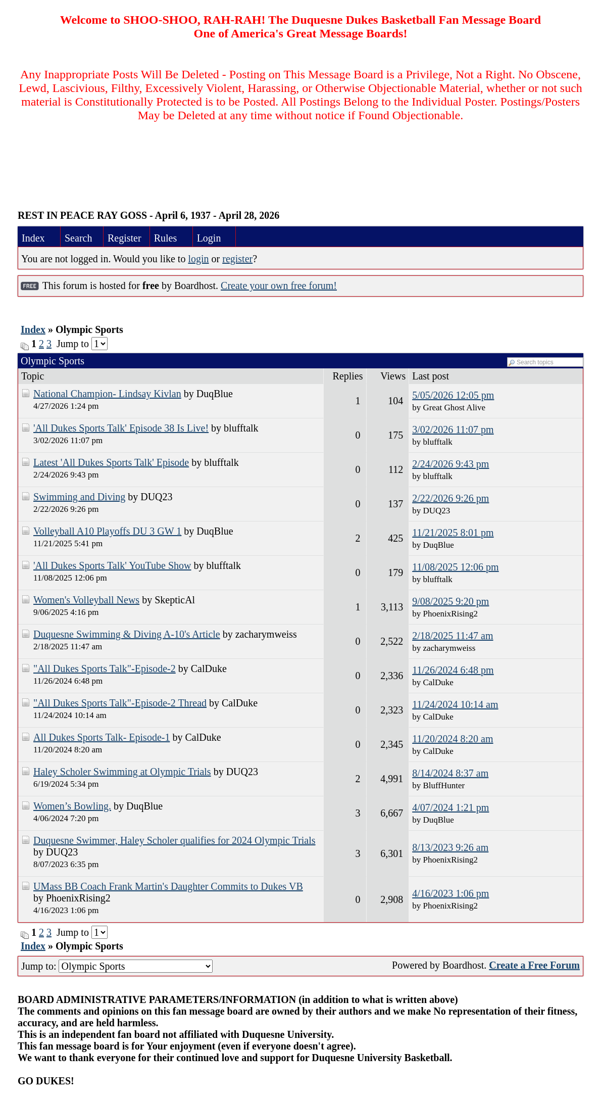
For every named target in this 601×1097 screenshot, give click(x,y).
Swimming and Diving (79, 496)
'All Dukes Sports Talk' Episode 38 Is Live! (121, 428)
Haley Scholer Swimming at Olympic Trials (122, 771)
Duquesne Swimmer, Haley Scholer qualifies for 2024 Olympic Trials (174, 840)
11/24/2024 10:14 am (455, 704)
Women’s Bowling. (72, 806)
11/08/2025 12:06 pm (455, 567)
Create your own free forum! (279, 285)
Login (209, 238)
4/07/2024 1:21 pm (450, 807)
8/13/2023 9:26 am (450, 847)
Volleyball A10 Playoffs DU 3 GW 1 (107, 531)
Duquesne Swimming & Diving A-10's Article (126, 634)
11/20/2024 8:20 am (452, 738)
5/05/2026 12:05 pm (453, 395)
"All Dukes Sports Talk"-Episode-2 (104, 668)
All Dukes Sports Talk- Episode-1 (101, 737)
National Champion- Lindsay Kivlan (107, 393)
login (198, 258)
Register (124, 238)
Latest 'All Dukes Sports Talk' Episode (111, 462)
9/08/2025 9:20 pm (450, 601)
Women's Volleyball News (86, 599)
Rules (165, 238)
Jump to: (117, 966)
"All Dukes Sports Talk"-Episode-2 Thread (120, 702)
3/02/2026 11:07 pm (452, 429)
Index (33, 238)
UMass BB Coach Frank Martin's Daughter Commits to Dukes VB (168, 886)
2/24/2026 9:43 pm (450, 463)
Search (78, 238)
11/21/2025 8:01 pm (452, 532)
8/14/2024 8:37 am (450, 773)
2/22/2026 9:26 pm (450, 498)
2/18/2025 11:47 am (452, 635)
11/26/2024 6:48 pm (452, 670)
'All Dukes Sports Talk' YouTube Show (112, 565)
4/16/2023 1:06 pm (450, 893)
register (237, 258)
